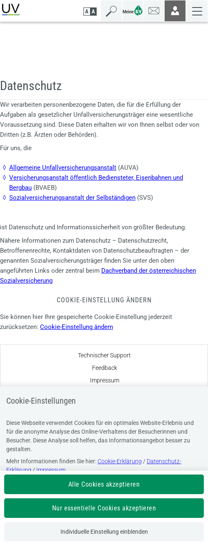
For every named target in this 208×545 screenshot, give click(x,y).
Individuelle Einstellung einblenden (104, 531)
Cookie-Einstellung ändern (76, 327)
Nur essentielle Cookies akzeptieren (104, 508)
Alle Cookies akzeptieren (104, 484)
